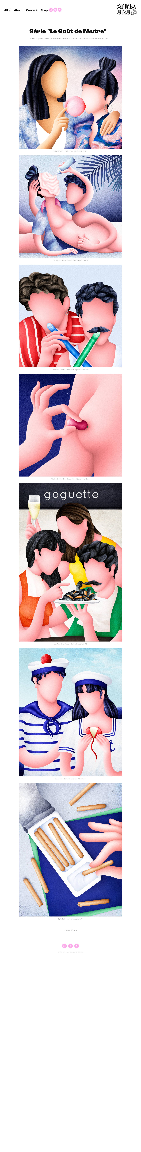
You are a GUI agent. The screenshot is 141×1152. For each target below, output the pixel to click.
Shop (44, 10)
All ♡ (7, 10)
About (18, 10)
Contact (31, 10)
